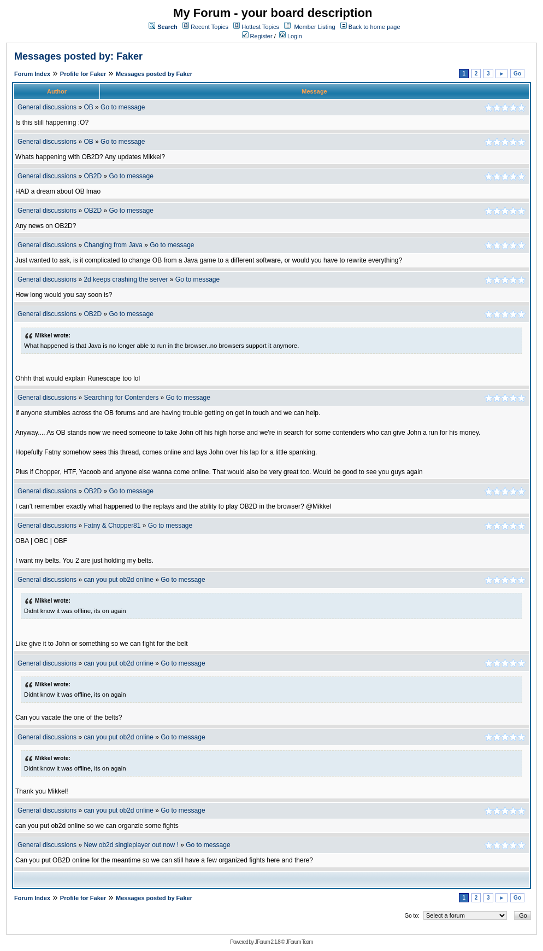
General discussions (46, 107)
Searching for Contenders (122, 397)
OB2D (93, 176)
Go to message (123, 107)
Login (290, 36)
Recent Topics (209, 27)
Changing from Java (114, 245)
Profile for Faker (83, 74)
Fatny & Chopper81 (112, 525)
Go (517, 74)
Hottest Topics (260, 27)
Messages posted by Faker (154, 74)
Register (257, 36)
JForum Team (299, 942)
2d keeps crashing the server (126, 279)
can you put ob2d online (118, 580)
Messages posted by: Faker (78, 56)
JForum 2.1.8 (267, 942)
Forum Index (32, 74)
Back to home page (374, 27)
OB (88, 107)
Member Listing (314, 27)
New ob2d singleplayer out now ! (131, 845)
